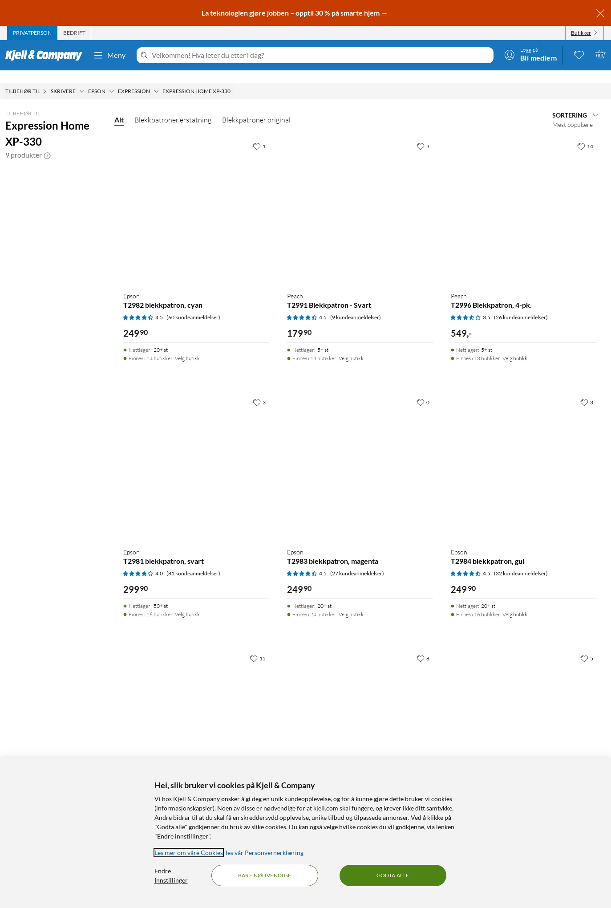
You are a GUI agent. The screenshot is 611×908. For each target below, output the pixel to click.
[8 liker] (423, 645)
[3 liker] (423, 133)
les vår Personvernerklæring (264, 852)
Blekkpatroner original (256, 107)
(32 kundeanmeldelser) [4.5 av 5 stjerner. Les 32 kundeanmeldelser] (521, 561)
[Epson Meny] (111, 78)
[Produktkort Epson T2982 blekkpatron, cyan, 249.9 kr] (196, 198)
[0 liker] (423, 389)
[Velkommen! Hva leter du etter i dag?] (321, 55)
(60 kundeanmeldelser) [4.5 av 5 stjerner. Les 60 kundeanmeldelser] (193, 304)
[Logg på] (530, 54)
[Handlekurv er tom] (600, 54)
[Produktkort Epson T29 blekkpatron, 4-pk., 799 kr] (196, 710)
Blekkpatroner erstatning (172, 107)
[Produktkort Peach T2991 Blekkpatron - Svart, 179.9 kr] (360, 198)
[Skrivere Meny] (81, 78)
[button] (47, 142)
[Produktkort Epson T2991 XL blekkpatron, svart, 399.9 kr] (360, 710)
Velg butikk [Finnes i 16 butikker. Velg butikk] (514, 602)
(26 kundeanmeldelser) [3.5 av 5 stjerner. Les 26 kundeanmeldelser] (521, 304)
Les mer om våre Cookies (188, 852)
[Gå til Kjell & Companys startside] (46, 55)
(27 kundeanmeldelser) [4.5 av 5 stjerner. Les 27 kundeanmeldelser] (357, 561)
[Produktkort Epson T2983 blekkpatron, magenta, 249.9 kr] (360, 454)
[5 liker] (586, 645)
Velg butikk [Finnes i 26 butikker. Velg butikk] (187, 602)
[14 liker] (585, 133)
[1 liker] (259, 133)
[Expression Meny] (156, 78)
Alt (119, 107)
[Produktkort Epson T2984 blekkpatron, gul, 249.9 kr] (523, 454)
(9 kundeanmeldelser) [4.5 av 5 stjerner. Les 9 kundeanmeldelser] (355, 304)
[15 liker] (258, 645)
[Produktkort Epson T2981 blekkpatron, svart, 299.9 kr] (196, 454)
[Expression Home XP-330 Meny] (233, 78)
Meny (109, 55)
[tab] (32, 33)
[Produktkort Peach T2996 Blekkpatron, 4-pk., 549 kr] (523, 198)
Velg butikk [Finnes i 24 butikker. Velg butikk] (187, 345)
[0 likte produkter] (579, 54)
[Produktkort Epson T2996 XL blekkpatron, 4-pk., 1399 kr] (523, 710)
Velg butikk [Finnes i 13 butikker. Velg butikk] (351, 345)
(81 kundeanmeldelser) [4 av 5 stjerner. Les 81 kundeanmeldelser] (193, 561)
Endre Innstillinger (171, 875)
